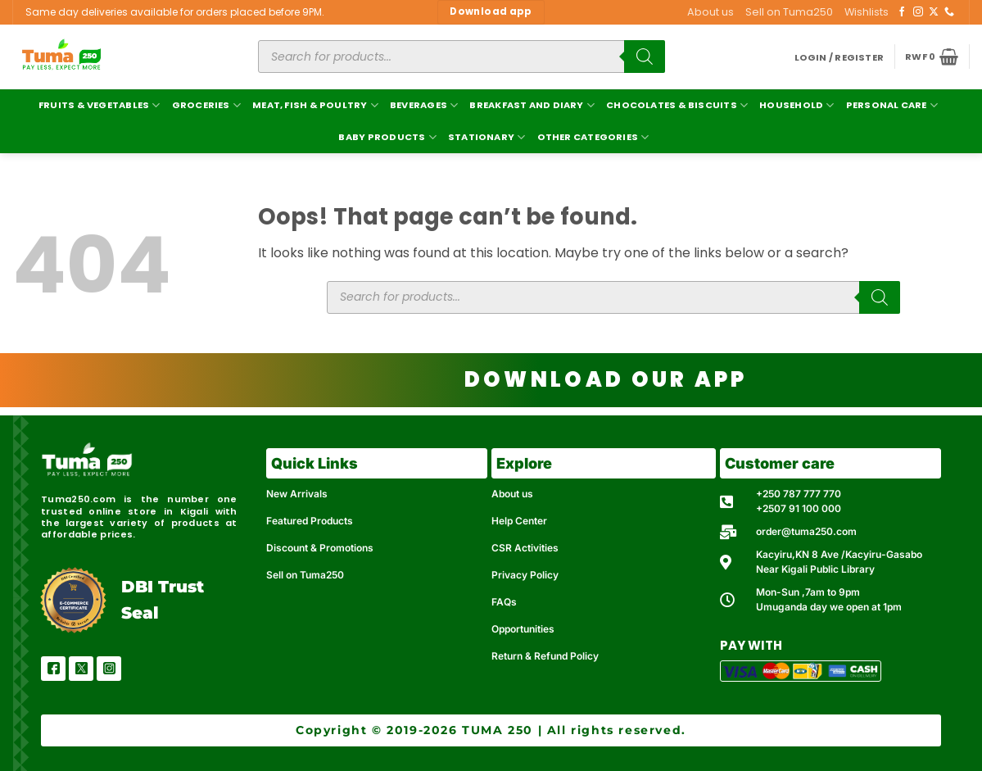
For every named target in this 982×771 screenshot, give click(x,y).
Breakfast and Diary (532, 105)
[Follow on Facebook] (902, 12)
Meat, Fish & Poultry (315, 105)
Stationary (487, 137)
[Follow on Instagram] (918, 12)
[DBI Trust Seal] (73, 600)
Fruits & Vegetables (99, 105)
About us (710, 12)
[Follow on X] (934, 12)
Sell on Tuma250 (789, 12)
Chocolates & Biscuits (677, 105)
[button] (839, 58)
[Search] (644, 56)
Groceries (206, 105)
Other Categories (593, 137)
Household (796, 105)
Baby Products (387, 137)
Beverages (424, 105)
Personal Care (892, 105)
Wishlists (866, 12)
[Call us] (949, 12)
